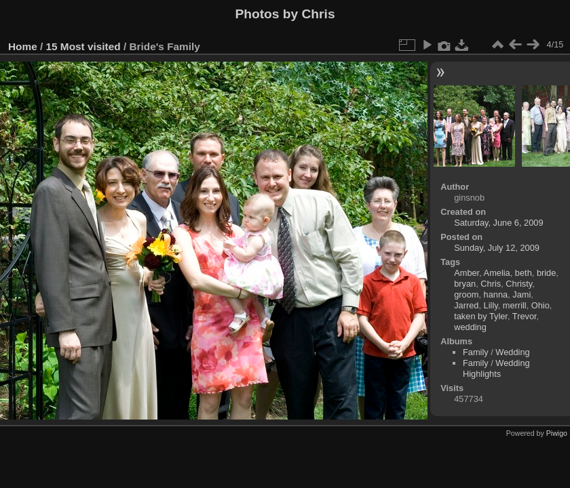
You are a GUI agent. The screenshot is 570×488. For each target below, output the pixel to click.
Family (476, 352)
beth (523, 273)
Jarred (466, 305)
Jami (521, 294)
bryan (465, 284)
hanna (496, 294)
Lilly (491, 305)
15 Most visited (83, 46)
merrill (515, 305)
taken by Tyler (481, 316)
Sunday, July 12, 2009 (496, 248)
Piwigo (556, 433)
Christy (519, 284)
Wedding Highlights (496, 368)
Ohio (540, 305)
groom (466, 294)
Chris (490, 284)
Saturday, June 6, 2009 (498, 223)
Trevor (524, 316)
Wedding (512, 352)
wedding (470, 327)
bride (546, 273)
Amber (466, 273)
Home (22, 46)
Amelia (497, 273)
